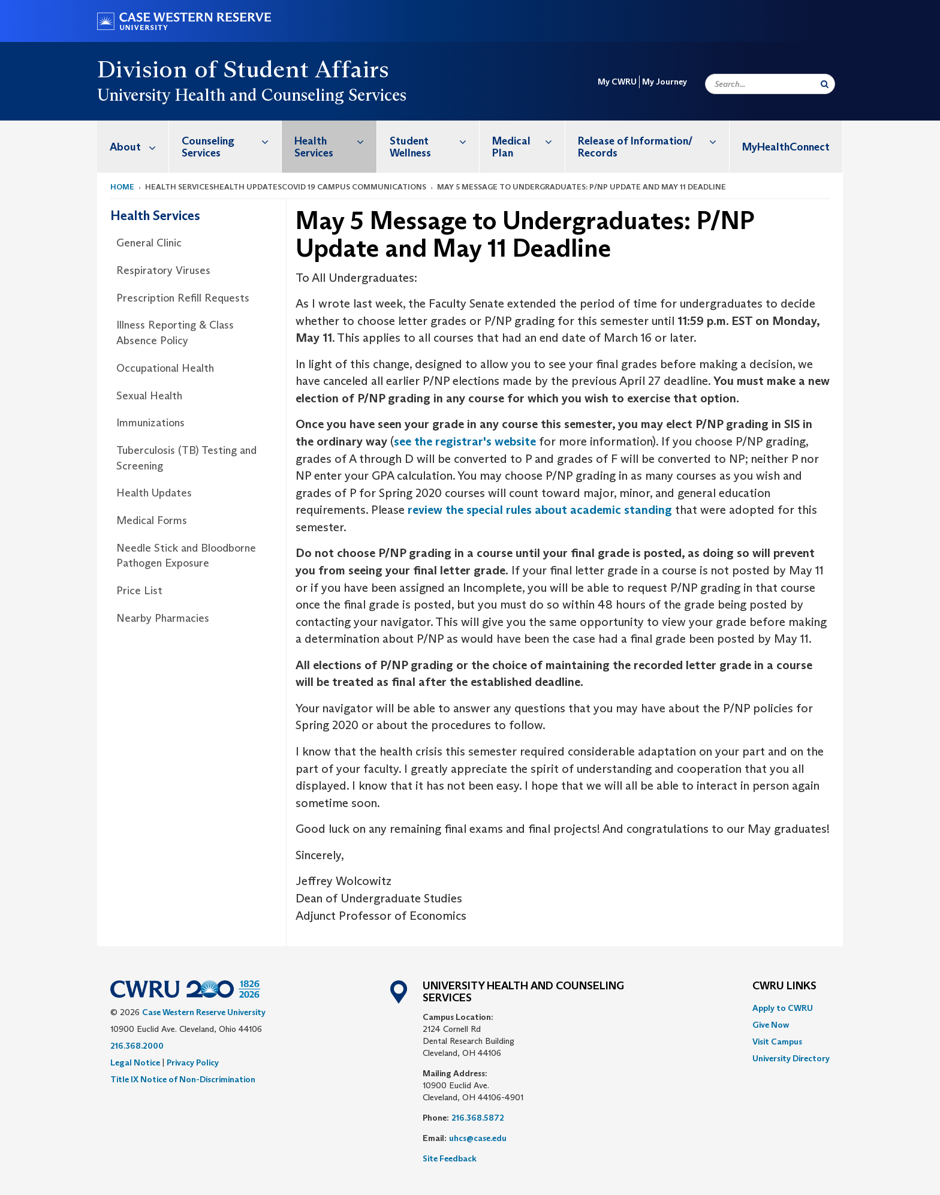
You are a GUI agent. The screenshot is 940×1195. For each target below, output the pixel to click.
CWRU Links (784, 986)
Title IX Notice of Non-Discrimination (182, 1079)
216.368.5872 (477, 1117)
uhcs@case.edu (478, 1138)
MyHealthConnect (786, 146)
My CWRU (617, 81)
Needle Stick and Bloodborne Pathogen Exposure (186, 555)
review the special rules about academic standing (540, 509)
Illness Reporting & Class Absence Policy (175, 332)
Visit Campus (777, 1041)
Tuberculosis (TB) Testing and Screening (186, 458)
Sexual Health (149, 395)
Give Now (770, 1024)
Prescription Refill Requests (182, 298)
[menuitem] (133, 147)
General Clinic (149, 242)
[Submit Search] (824, 84)
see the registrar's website (465, 441)
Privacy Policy (193, 1062)
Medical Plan (528, 141)
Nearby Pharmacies (162, 618)
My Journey (664, 81)
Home (122, 186)
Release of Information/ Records (653, 141)
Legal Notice (135, 1062)
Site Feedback (450, 1158)
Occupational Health (165, 368)
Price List (139, 590)
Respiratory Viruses (163, 270)
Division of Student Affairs (243, 69)
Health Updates (154, 492)
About (139, 147)
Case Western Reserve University (204, 1012)
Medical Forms (151, 520)
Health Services (335, 141)
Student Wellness (435, 141)
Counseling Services (231, 141)
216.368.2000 (137, 1045)
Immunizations (150, 422)
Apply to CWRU (782, 1008)
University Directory (791, 1058)
